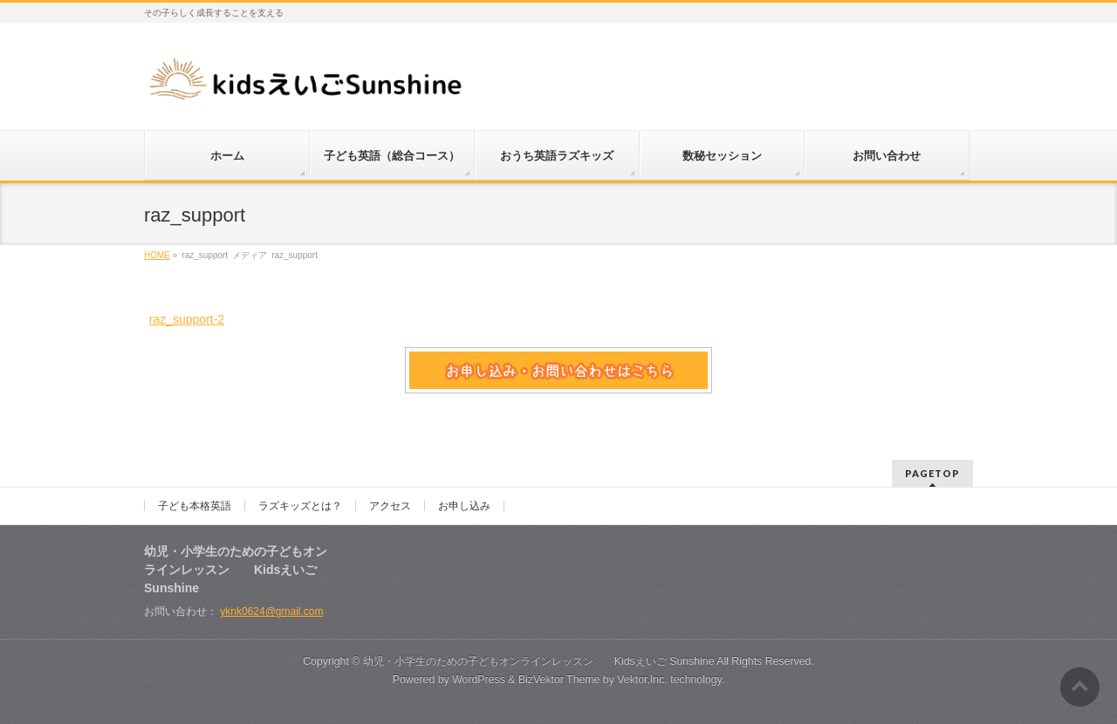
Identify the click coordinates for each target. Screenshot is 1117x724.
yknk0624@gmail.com (271, 611)
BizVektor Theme (559, 679)
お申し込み (464, 506)
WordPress (478, 679)
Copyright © (333, 661)
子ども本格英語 (194, 506)
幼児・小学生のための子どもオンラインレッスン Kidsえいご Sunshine (539, 661)
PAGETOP (932, 473)
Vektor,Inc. (642, 679)
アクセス (390, 506)
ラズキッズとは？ (300, 506)
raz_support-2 (186, 319)
